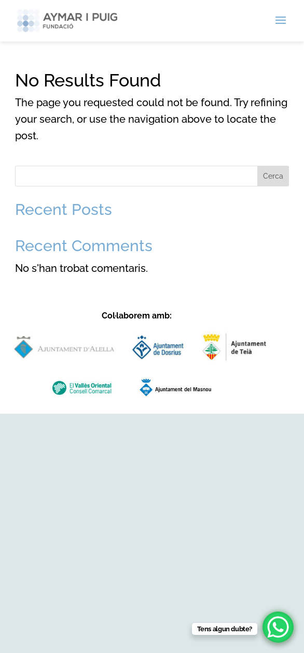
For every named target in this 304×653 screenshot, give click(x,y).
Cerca (273, 176)
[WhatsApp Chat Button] (278, 627)
